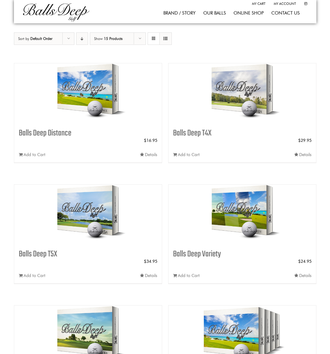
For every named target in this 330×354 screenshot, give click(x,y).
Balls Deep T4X (192, 133)
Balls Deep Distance (45, 133)
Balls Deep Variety (197, 254)
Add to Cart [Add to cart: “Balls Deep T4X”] (189, 154)
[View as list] (166, 39)
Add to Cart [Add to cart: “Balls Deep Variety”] (189, 275)
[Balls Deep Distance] (88, 93)
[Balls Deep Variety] (242, 214)
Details (151, 154)
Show (108, 38)
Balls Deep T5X (38, 254)
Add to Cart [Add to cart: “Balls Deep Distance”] (34, 154)
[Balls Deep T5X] (88, 214)
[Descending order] (82, 38)
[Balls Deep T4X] (242, 93)
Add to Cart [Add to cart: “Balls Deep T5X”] (34, 275)
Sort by (35, 38)
